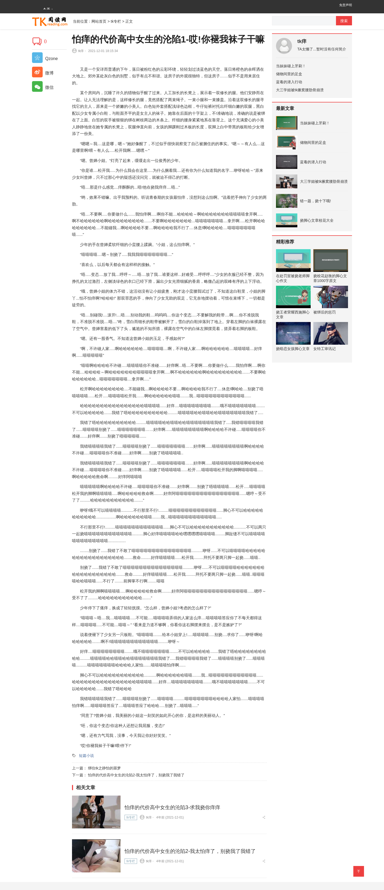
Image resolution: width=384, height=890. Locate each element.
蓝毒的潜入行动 (289, 82)
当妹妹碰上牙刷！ (291, 66)
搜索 (344, 21)
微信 (43, 87)
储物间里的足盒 (289, 74)
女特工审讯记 (324, 349)
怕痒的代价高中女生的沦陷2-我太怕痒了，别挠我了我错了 (136, 775)
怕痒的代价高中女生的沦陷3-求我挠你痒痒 (175, 806)
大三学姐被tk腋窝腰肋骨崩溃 (300, 90)
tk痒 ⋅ (79, 50)
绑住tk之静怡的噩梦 (104, 768)
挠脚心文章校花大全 (317, 220)
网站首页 (98, 21)
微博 (43, 73)
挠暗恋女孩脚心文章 (293, 349)
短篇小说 (86, 755)
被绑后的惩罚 (324, 312)
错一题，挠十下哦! (315, 201)
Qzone (45, 58)
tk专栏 (116, 21)
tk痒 (301, 41)
